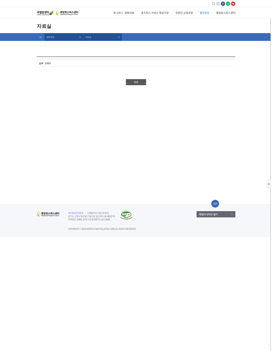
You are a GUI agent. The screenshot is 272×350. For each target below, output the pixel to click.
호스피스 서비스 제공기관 (155, 13)
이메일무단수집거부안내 (98, 212)
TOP (215, 203)
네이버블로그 (228, 4)
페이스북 (223, 4)
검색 (213, 4)
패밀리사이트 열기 (208, 214)
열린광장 (204, 13)
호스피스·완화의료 (123, 13)
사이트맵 (218, 4)
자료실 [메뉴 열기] (88, 37)
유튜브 (233, 4)
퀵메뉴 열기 (269, 184)
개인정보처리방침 (76, 212)
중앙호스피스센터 (225, 13)
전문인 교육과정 (184, 13)
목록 (136, 82)
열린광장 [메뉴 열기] (50, 37)
